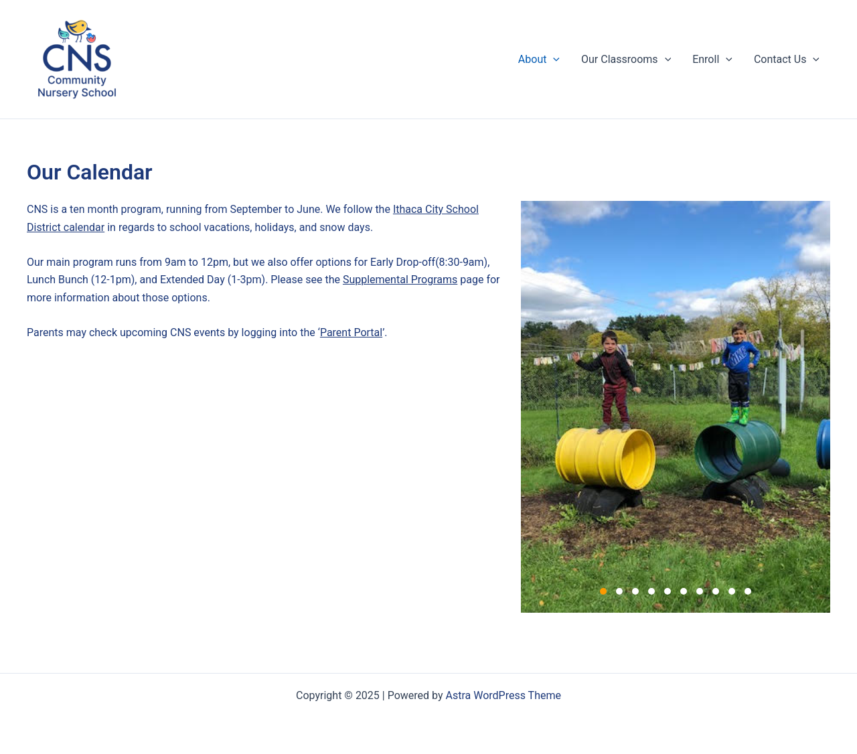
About (539, 59)
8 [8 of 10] (715, 591)
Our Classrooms (626, 59)
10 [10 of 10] (748, 591)
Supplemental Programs (400, 279)
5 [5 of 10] (667, 591)
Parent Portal (351, 332)
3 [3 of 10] (635, 591)
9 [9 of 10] (731, 591)
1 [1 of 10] (603, 591)
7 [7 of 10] (699, 591)
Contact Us (787, 59)
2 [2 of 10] (619, 591)
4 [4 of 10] (651, 591)
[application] (553, 59)
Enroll (712, 59)
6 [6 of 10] (683, 591)
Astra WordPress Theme (503, 695)
